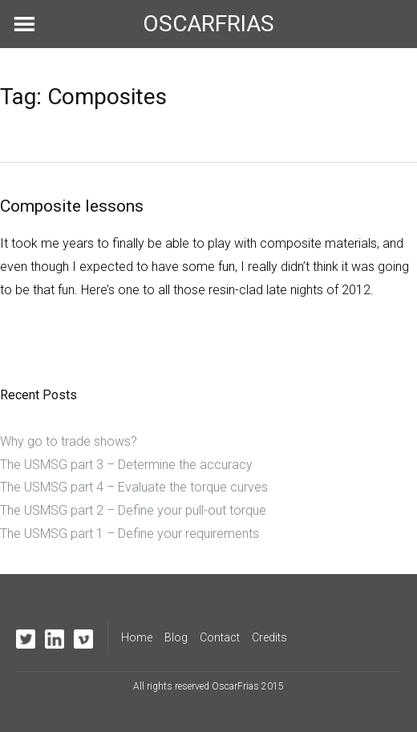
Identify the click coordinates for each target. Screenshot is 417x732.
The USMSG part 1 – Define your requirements (129, 533)
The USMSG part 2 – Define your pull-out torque (133, 510)
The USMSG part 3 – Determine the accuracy (126, 464)
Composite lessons (72, 206)
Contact (220, 637)
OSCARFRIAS (208, 23)
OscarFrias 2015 (248, 686)
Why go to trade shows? (68, 441)
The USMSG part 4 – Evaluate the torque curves (134, 487)
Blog (176, 637)
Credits (269, 637)
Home (136, 637)
